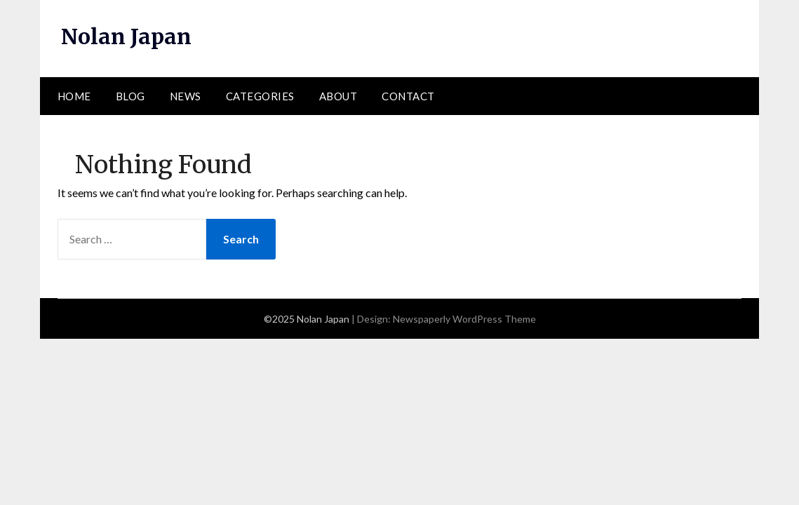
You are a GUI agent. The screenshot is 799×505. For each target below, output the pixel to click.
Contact (408, 96)
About (338, 96)
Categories (260, 96)
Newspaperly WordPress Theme (464, 319)
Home (74, 96)
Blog (130, 96)
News (185, 96)
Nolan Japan (126, 36)
